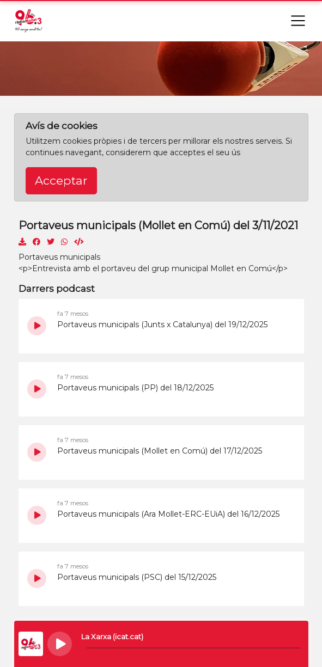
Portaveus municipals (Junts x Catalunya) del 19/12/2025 (162, 324)
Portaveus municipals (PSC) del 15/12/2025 (136, 577)
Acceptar (61, 180)
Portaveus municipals (59, 257)
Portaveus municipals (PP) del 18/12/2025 (135, 388)
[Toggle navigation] (298, 21)
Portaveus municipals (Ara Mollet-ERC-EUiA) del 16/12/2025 (168, 514)
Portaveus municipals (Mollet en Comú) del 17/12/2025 (159, 451)
